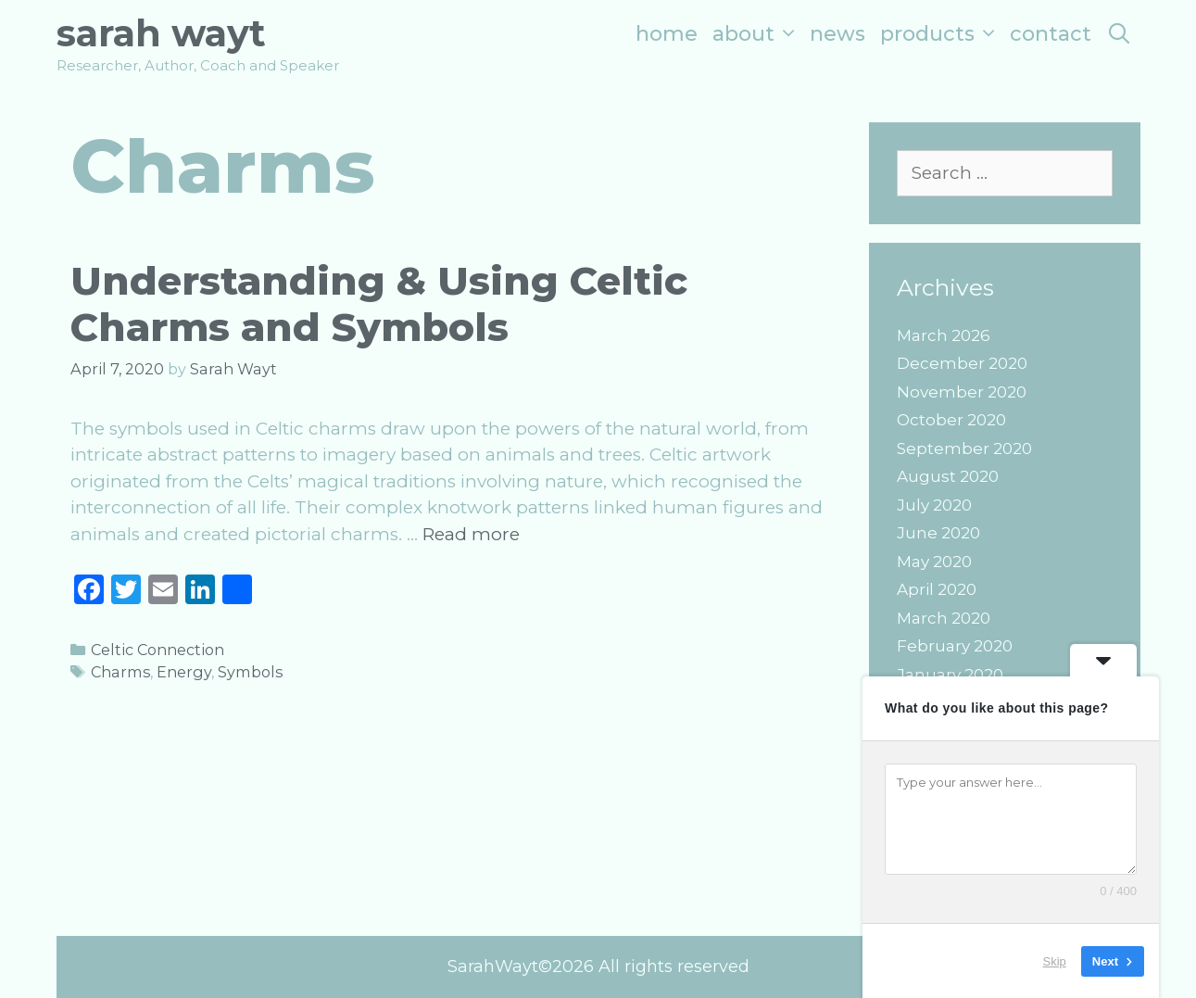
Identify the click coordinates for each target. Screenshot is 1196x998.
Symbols (250, 672)
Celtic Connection (157, 649)
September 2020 (964, 448)
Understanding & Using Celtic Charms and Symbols (378, 304)
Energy (184, 672)
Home (667, 33)
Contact (1050, 33)
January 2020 (950, 674)
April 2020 (936, 589)
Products (941, 34)
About (757, 34)
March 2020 (943, 618)
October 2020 (951, 420)
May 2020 (934, 561)
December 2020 (962, 363)
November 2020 (961, 392)
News (837, 33)
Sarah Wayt (161, 33)
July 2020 (934, 505)
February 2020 (955, 646)
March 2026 (943, 335)
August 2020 (948, 476)
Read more (471, 534)
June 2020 (938, 533)
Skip (1054, 960)
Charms (120, 672)
